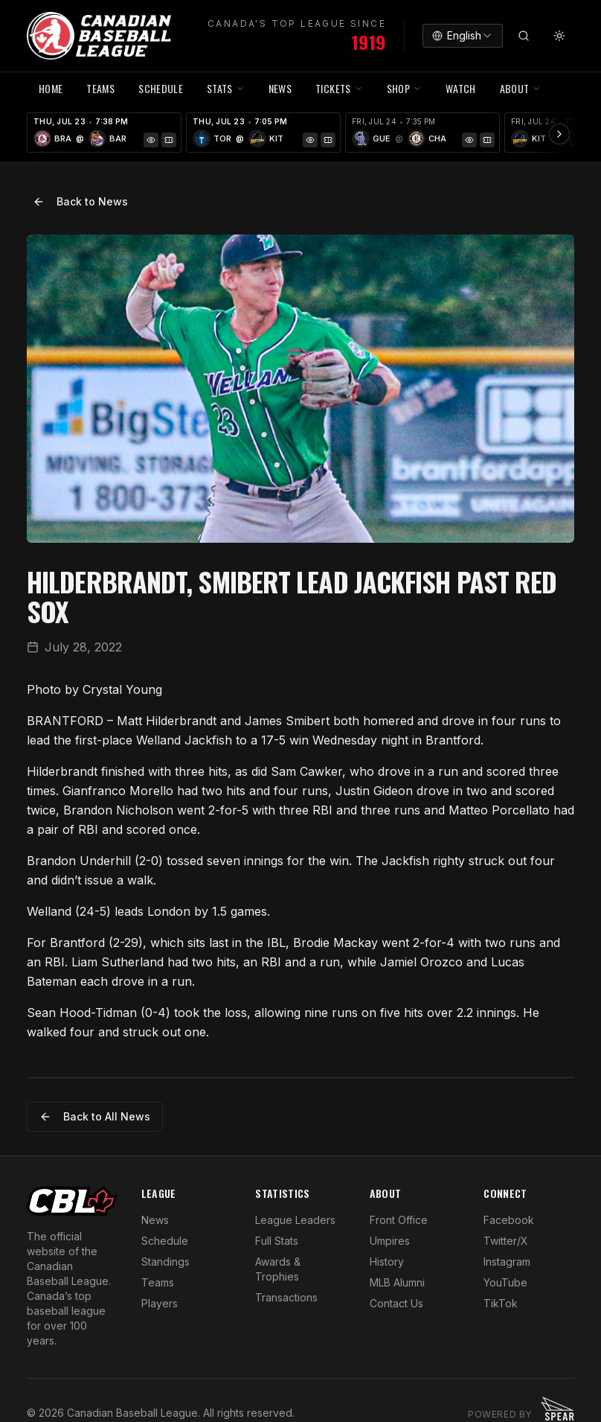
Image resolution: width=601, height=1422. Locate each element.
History (387, 1261)
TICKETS (338, 88)
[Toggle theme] (559, 36)
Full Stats (276, 1240)
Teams (157, 1282)
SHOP (404, 88)
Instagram (506, 1261)
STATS (226, 88)
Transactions (286, 1297)
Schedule (164, 1240)
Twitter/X (505, 1240)
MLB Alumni (397, 1282)
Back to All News (94, 1116)
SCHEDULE (160, 88)
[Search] (524, 36)
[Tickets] (168, 140)
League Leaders (295, 1220)
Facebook (508, 1220)
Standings (165, 1261)
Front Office (399, 1220)
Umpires (390, 1240)
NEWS (280, 88)
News (155, 1220)
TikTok (500, 1303)
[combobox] (462, 36)
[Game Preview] (151, 140)
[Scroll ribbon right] (559, 134)
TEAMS (100, 88)
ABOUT (520, 88)
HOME (50, 88)
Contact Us (396, 1303)
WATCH (461, 88)
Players (159, 1303)
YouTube (505, 1282)
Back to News (80, 201)
